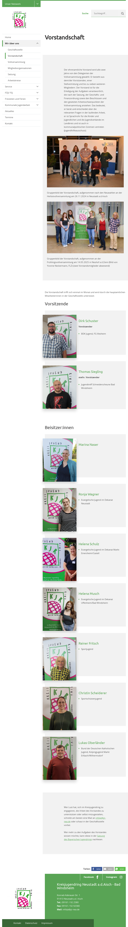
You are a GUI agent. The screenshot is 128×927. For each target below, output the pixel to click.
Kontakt (9, 123)
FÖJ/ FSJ (21, 92)
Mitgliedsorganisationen (19, 68)
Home (8, 37)
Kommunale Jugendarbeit (21, 105)
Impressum (47, 923)
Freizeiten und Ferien (21, 98)
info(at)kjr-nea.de (71, 909)
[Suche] (122, 13)
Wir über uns (21, 43)
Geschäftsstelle (15, 49)
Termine (9, 117)
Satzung (12, 74)
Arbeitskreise (14, 80)
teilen (98, 869)
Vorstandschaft (15, 55)
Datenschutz (31, 923)
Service (21, 86)
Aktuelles (9, 111)
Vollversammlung (16, 61)
